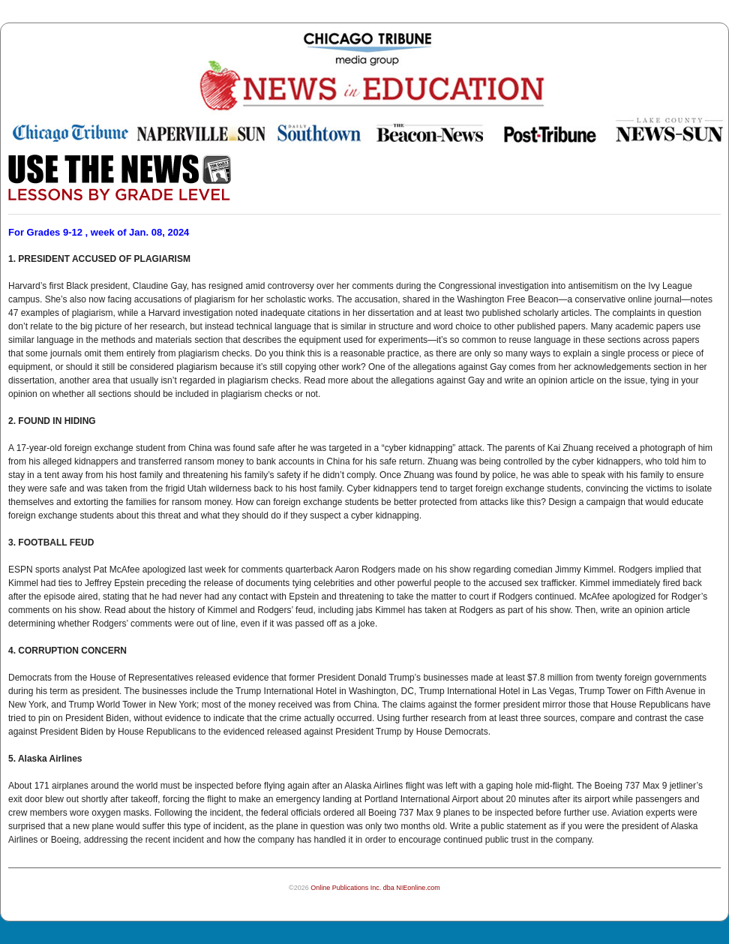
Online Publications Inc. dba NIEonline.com (375, 887)
